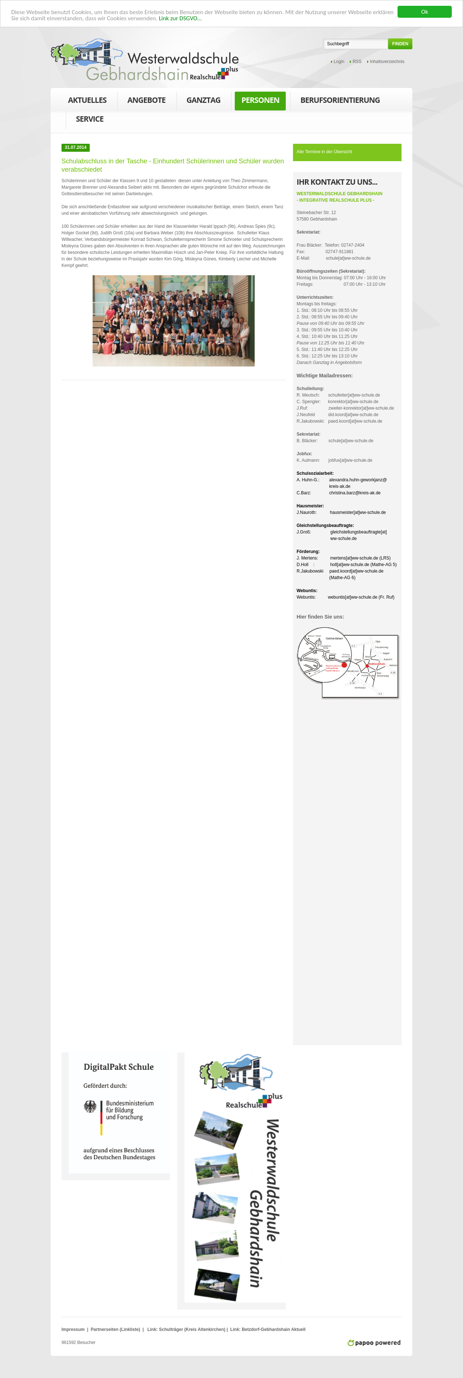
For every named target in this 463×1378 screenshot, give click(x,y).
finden (400, 43)
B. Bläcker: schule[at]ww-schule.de (335, 437)
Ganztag (204, 102)
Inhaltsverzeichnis (387, 61)
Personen (260, 102)
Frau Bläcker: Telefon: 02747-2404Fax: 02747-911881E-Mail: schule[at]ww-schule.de (334, 245)
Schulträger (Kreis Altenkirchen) (192, 1329)
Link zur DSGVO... (180, 18)
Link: (152, 1329)
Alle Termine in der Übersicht (324, 151)
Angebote (146, 102)
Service (89, 120)
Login (339, 61)
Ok (424, 12)
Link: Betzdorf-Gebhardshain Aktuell (267, 1329)
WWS (145, 59)
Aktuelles (87, 100)
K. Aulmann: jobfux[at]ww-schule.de (334, 457)
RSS (357, 61)
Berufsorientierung (340, 102)
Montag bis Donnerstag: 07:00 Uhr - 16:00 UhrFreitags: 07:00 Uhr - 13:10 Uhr (341, 278)
